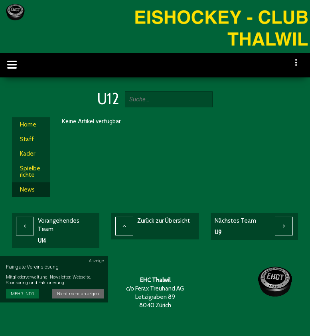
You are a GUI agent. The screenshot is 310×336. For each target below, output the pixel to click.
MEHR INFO (22, 293)
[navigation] (296, 63)
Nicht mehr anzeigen (78, 293)
